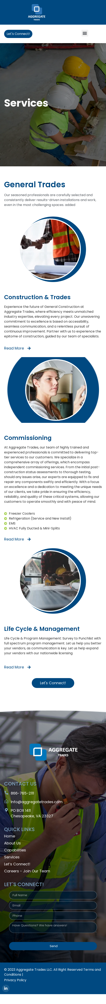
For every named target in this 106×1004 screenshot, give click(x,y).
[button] (84, 33)
